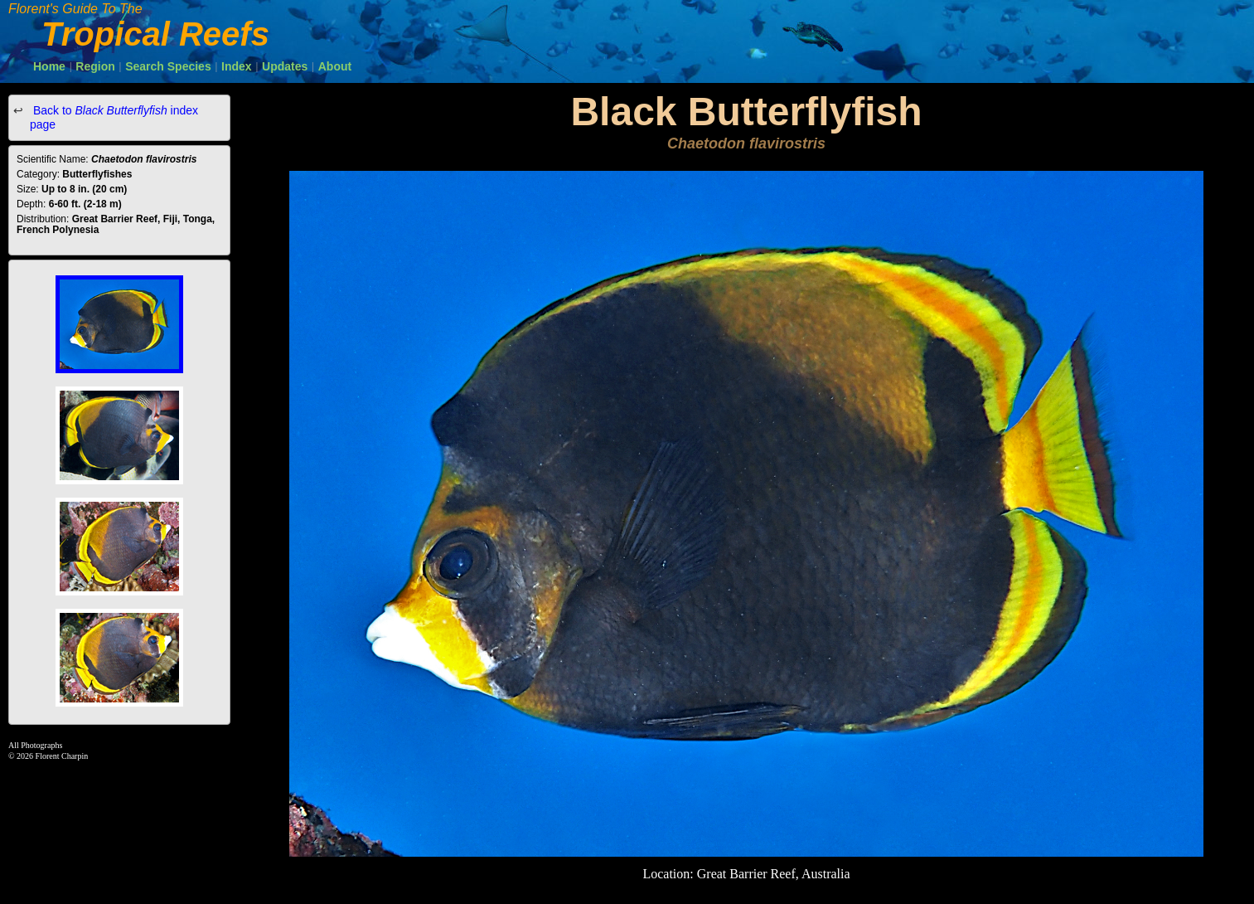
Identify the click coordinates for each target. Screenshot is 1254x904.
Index (236, 66)
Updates (284, 66)
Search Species (168, 66)
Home (49, 66)
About (334, 66)
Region (94, 66)
